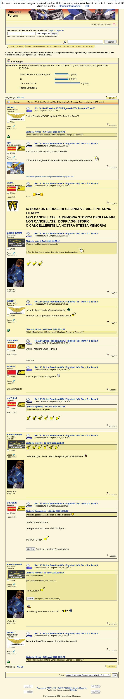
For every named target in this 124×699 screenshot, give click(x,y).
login (51, 30)
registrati (60, 30)
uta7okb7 (12, 398)
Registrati (88, 46)
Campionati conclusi (64, 53)
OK (87, 6)
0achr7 (11, 182)
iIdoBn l (11, 107)
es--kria (11, 366)
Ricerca (57, 46)
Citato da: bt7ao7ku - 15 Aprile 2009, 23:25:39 (45, 443)
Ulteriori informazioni (69, 6)
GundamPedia (39, 46)
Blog (29, 46)
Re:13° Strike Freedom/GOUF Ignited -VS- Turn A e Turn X (66, 143)
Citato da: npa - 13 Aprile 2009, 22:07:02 (42, 241)
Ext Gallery (68, 46)
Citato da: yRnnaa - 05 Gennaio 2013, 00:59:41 (45, 132)
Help (49, 46)
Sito (12, 46)
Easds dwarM (14, 232)
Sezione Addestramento (42, 53)
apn (9, 142)
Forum (20, 46)
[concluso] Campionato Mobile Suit (92, 53)
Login (78, 46)
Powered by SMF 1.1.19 (46, 688)
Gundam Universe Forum (16, 53)
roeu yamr (12, 340)
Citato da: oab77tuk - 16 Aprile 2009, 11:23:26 (45, 573)
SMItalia (73, 690)
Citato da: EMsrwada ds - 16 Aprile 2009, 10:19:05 (47, 511)
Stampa (112, 98)
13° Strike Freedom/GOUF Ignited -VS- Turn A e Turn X (65, 108)
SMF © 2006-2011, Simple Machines (72, 688)
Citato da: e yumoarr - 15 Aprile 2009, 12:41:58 (45, 407)
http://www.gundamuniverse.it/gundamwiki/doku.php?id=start (50, 177)
